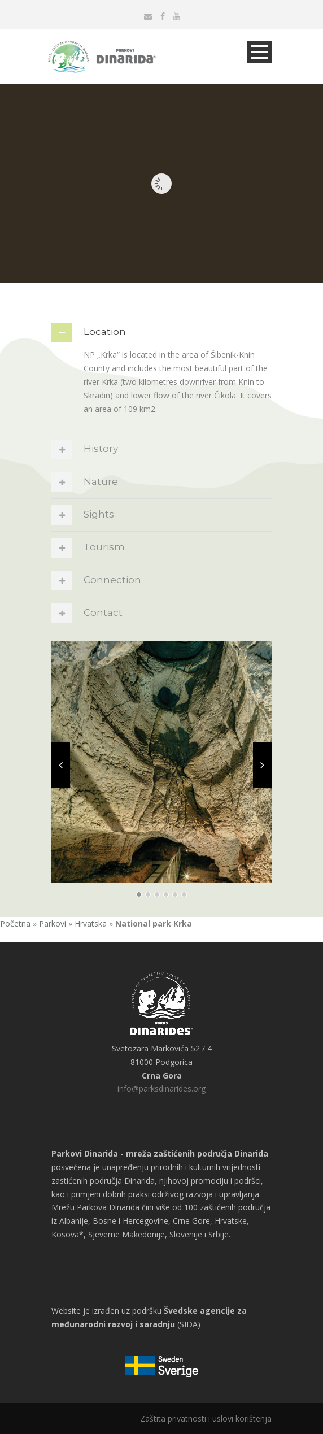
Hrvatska (91, 923)
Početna (15, 923)
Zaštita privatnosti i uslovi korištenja (206, 1418)
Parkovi (52, 923)
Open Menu (259, 52)
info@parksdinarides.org (161, 1088)
